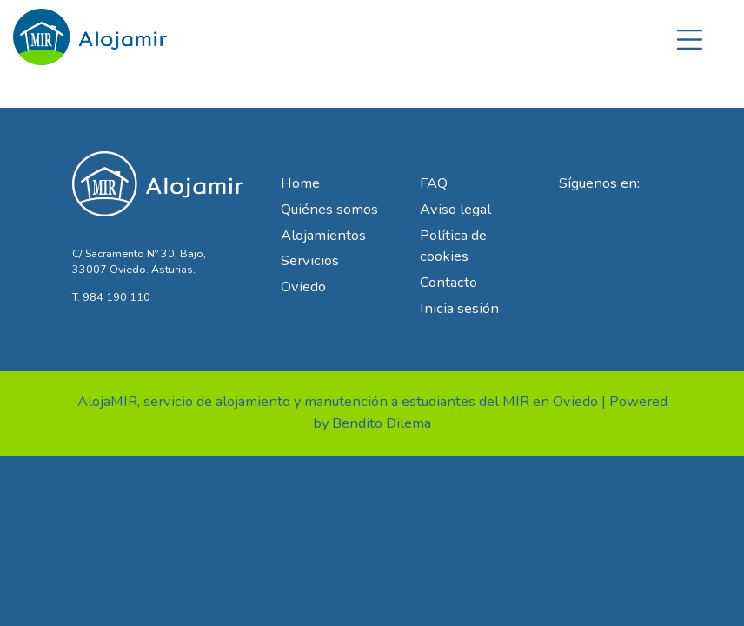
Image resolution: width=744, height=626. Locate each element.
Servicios (310, 260)
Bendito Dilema (381, 423)
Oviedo (303, 286)
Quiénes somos (329, 209)
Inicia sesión (459, 308)
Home (300, 183)
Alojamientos (323, 235)
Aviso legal (455, 209)
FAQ (434, 183)
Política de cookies (453, 246)
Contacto (448, 282)
